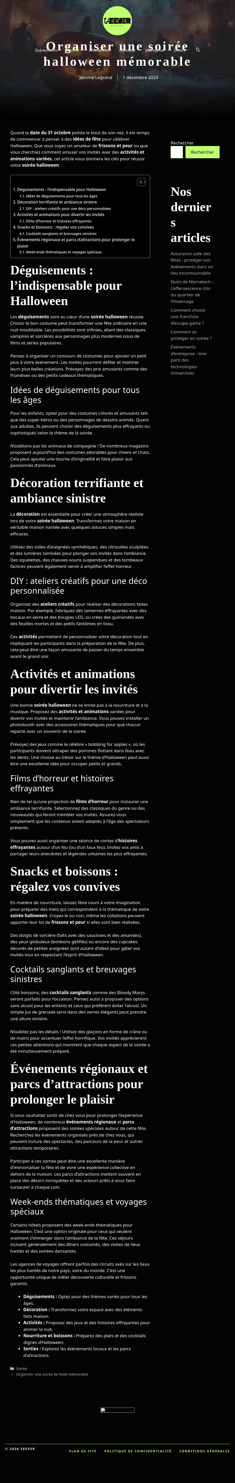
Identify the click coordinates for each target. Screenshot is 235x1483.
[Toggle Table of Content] (139, 182)
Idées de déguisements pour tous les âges (61, 196)
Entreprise (154, 50)
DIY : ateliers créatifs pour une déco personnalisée (68, 208)
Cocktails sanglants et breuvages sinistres (61, 233)
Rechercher (182, 143)
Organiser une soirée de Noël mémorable (52, 1374)
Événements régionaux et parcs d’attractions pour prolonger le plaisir (76, 243)
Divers (179, 50)
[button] (198, 50)
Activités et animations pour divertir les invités (60, 214)
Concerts (127, 50)
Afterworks (99, 50)
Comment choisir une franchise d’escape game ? (188, 316)
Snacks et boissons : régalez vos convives (55, 227)
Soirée (73, 50)
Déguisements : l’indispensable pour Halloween (61, 189)
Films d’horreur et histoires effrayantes (59, 221)
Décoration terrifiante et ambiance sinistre (57, 202)
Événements (46, 50)
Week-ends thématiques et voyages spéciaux (64, 252)
